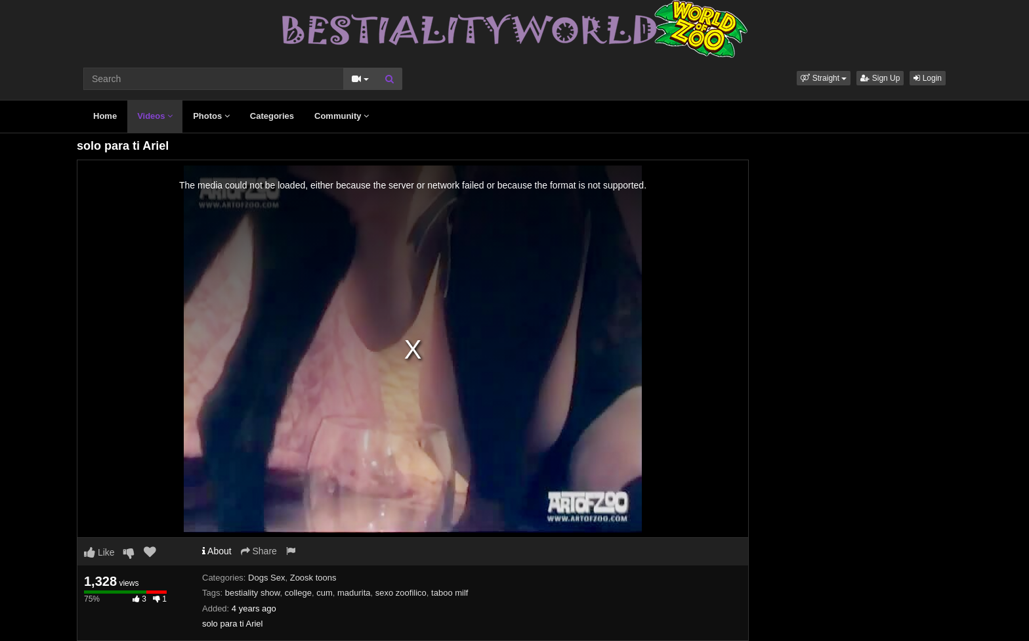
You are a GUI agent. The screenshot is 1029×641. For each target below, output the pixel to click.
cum (324, 593)
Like (99, 552)
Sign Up (880, 78)
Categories (272, 116)
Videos (155, 116)
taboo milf (449, 593)
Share (259, 551)
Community (341, 116)
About (217, 551)
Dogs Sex (266, 578)
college (298, 593)
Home (105, 116)
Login (928, 78)
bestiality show (252, 593)
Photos (211, 116)
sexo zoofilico (401, 593)
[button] (823, 78)
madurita (354, 593)
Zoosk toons (313, 578)
